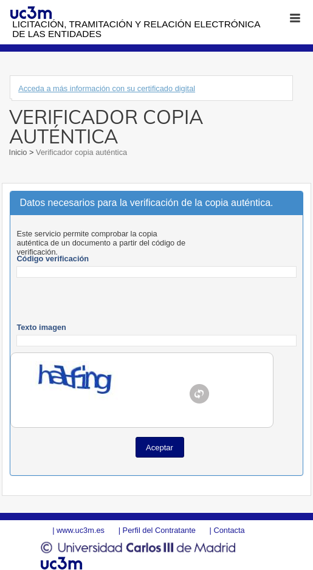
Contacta (228, 530)
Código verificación (52, 258)
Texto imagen (41, 327)
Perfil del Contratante (159, 530)
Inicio (19, 152)
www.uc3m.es (81, 530)
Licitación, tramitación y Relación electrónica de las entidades (136, 28)
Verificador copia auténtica (81, 152)
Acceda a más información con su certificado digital (106, 88)
